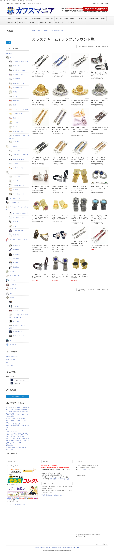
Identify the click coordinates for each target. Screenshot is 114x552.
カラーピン (14, 321)
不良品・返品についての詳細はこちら (51, 495)
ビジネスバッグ (15, 331)
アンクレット (33, 23)
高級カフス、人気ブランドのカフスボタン (17, 438)
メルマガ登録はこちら (17, 396)
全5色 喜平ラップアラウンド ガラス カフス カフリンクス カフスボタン (99, 188)
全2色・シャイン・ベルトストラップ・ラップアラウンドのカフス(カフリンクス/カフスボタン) (79, 130)
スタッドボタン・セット (18, 194)
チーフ (103, 18)
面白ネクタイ (15, 245)
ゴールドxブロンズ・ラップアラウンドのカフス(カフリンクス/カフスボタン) (40, 247)
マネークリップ (11, 23)
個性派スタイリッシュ (17, 70)
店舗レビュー (9, 444)
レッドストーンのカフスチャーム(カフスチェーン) (99, 246)
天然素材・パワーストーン (18, 61)
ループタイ (14, 258)
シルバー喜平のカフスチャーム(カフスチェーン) (60, 101)
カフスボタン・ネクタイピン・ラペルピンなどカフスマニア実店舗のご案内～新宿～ (17, 408)
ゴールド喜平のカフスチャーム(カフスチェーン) (40, 101)
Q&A (7, 429)
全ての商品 (9, 53)
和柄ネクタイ (15, 249)
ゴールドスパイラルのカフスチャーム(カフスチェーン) (79, 101)
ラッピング (70, 23)
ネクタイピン (18, 18)
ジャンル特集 (9, 365)
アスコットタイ (15, 254)
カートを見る (104, 3)
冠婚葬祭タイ (15, 267)
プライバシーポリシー (67, 547)
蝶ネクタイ (14, 262)
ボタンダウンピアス (16, 310)
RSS (75, 547)
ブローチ (13, 222)
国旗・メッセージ (16, 118)
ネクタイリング (49, 18)
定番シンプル (15, 66)
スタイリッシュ (15, 150)
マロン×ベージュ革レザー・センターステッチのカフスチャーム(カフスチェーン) (60, 159)
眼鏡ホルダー (15, 235)
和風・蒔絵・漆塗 (16, 131)
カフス (9, 18)
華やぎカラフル (15, 79)
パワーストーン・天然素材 (18, 155)
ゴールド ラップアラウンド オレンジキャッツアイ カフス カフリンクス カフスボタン (60, 217)
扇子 (63, 23)
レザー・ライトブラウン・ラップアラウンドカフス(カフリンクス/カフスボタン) (40, 188)
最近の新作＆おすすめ (12, 357)
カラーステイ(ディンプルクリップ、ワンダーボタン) (18, 315)
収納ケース (43, 23)
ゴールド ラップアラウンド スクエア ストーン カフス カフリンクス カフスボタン (79, 188)
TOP (33, 31)
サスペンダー (15, 306)
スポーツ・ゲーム (16, 113)
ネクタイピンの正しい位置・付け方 (15, 418)
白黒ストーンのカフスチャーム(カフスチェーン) (79, 72)
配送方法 (48, 547)
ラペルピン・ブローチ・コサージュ (66, 18)
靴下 (50, 23)
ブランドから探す (10, 359)
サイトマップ (9, 449)
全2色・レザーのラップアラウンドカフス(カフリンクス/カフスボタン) (99, 74)
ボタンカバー (15, 142)
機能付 (13, 92)
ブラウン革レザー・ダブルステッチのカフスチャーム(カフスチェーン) (99, 129)
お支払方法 (42, 547)
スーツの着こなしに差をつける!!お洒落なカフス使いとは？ (17, 412)
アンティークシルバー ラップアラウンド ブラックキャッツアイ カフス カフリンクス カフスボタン (79, 218)
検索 (8, 42)
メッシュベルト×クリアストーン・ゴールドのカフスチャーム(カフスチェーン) (40, 129)
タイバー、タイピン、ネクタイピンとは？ (17, 433)
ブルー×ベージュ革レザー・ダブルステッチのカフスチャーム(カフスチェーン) (79, 159)
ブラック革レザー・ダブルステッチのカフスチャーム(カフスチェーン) (40, 159)
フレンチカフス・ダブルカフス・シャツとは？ (17, 421)
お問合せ (37, 547)
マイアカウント (94, 3)
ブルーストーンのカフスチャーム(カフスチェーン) (60, 72)
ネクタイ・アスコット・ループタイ (88, 18)
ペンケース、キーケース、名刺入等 (18, 326)
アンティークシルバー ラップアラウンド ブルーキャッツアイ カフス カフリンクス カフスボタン (99, 218)
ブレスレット (22, 23)
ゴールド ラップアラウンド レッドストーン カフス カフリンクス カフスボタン (40, 217)
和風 (12, 226)
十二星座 (13, 122)
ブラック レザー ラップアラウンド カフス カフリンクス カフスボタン (60, 188)
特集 (7, 362)
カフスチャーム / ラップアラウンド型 (52, 31)
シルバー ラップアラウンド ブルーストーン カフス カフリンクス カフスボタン (60, 276)
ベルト (13, 302)
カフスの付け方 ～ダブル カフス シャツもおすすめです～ (17, 415)
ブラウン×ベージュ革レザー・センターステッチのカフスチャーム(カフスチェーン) (99, 159)
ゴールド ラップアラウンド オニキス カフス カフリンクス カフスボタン (79, 276)
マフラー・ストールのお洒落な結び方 (16, 447)
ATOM (78, 547)
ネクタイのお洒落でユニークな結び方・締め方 (17, 426)
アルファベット (15, 127)
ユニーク (13, 181)
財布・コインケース (16, 336)
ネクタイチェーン (36, 18)
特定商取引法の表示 (56, 547)
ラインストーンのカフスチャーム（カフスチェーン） (79, 242)
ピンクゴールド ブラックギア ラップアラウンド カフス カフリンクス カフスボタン (60, 247)
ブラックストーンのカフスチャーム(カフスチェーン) (40, 72)
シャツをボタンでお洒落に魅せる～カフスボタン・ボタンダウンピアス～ (17, 441)
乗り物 (13, 96)
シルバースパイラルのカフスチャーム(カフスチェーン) (99, 101)
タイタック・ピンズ (16, 217)
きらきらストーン (16, 74)
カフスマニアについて (12, 431)
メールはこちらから (84, 470)
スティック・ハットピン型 (18, 213)
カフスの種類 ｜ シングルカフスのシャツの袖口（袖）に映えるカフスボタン (17, 435)
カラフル (13, 163)
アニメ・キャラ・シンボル (18, 109)
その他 (57, 23)
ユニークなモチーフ (16, 83)
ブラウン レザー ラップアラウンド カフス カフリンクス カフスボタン (40, 276)
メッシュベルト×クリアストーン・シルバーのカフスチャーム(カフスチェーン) (60, 129)
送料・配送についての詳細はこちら (59, 479)
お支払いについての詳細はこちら (16, 504)
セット (26, 18)
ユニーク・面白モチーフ (18, 159)
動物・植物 (14, 100)
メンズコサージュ (16, 230)
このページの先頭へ (101, 544)
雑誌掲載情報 (9, 445)
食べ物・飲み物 (15, 87)
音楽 (12, 105)
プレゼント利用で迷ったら (13, 424)
